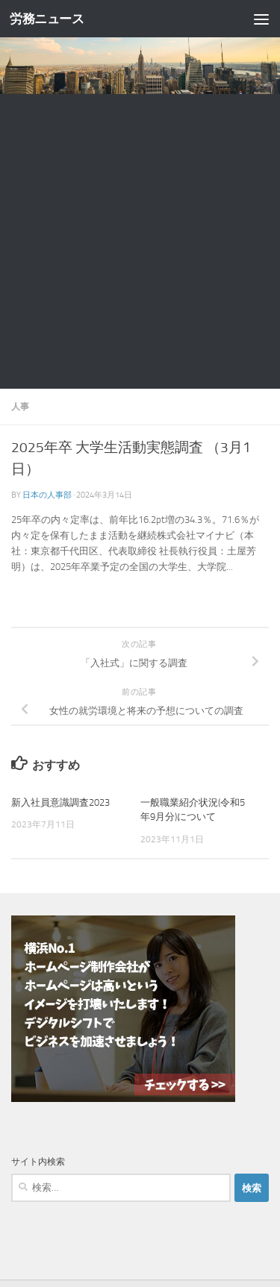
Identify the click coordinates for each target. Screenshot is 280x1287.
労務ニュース (47, 18)
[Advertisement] (140, 241)
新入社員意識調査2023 (60, 802)
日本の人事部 (47, 494)
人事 (20, 406)
